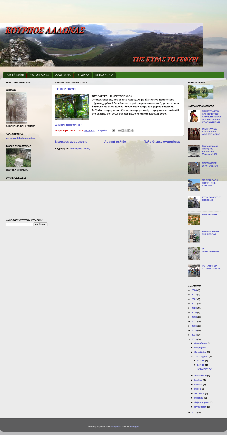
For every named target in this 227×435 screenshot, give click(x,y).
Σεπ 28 (201, 360)
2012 (194, 412)
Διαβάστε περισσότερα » (68, 125)
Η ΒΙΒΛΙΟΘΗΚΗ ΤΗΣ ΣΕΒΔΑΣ (210, 233)
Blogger (134, 426)
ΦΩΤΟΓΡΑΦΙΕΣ (39, 74)
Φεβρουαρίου (202, 402)
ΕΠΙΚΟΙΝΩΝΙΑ (104, 74)
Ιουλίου (198, 380)
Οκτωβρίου (200, 352)
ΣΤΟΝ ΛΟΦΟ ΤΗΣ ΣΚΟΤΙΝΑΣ (211, 198)
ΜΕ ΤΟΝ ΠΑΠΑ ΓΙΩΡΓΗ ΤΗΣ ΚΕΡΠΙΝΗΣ (210, 183)
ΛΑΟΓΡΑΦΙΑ (63, 74)
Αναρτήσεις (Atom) (80, 148)
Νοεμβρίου (200, 347)
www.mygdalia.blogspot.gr (20, 138)
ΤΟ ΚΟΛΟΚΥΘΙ (65, 89)
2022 (194, 299)
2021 (194, 303)
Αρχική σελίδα (15, 74)
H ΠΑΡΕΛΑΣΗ (209, 214)
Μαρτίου (199, 398)
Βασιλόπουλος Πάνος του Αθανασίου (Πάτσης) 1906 (210, 150)
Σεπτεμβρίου (201, 356)
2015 (194, 330)
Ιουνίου (198, 384)
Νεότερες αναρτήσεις (71, 141)
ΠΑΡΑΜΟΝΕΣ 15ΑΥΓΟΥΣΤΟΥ (210, 164)
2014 (194, 334)
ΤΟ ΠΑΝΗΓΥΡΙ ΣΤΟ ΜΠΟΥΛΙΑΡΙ (211, 267)
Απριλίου (199, 393)
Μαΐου (198, 389)
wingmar (115, 426)
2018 (194, 317)
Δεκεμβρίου (201, 343)
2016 (194, 326)
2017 (194, 321)
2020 (194, 308)
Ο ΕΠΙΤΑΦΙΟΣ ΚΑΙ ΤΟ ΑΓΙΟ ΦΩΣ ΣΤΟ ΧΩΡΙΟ (211, 132)
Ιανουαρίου (200, 407)
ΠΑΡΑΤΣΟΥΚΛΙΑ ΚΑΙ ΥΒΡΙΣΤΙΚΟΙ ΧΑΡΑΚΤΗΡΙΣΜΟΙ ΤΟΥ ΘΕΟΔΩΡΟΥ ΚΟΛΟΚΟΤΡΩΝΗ (211, 117)
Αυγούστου (200, 375)
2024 (194, 290)
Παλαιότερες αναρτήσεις (161, 141)
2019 (194, 312)
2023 (194, 294)
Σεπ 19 (201, 365)
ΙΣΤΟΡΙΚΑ (83, 74)
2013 (194, 339)
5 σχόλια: (103, 130)
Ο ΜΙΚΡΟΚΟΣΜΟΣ (210, 250)
